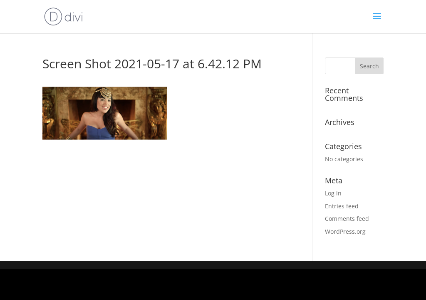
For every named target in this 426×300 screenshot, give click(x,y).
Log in (333, 193)
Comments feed (347, 218)
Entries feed (342, 206)
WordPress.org (345, 231)
